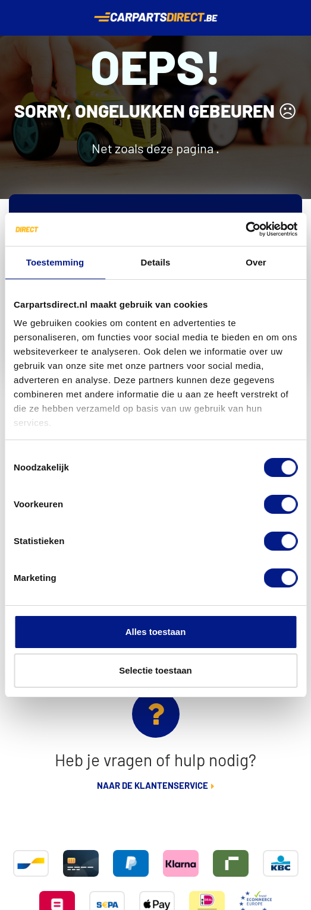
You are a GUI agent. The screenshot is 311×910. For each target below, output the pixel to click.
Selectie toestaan (155, 670)
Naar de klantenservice (152, 786)
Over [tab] (256, 262)
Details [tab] (156, 262)
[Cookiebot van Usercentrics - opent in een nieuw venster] (245, 229)
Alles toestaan (155, 632)
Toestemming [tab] (55, 262)
